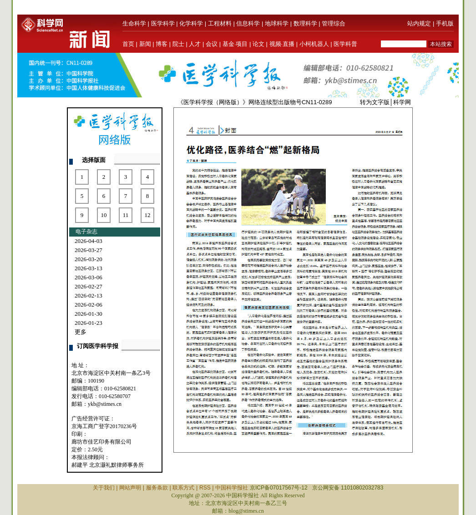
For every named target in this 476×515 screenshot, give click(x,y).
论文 (258, 43)
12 (148, 215)
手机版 (445, 23)
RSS (205, 488)
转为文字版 (375, 102)
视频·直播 (282, 43)
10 (104, 215)
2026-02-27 (88, 286)
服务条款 (157, 488)
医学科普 (345, 43)
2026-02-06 (88, 304)
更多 (80, 331)
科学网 (402, 102)
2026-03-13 (88, 268)
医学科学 (163, 23)
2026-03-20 (88, 259)
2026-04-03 (88, 240)
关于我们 (104, 488)
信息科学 (248, 23)
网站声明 (130, 488)
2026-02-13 (88, 295)
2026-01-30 (88, 313)
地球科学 (277, 23)
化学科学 (191, 23)
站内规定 (419, 23)
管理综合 (333, 23)
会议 (212, 43)
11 (126, 215)
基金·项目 (235, 43)
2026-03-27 (88, 250)
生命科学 (134, 23)
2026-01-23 (88, 322)
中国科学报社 (231, 488)
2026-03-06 (88, 277)
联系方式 (183, 488)
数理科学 (305, 23)
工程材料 (220, 23)
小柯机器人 (314, 43)
